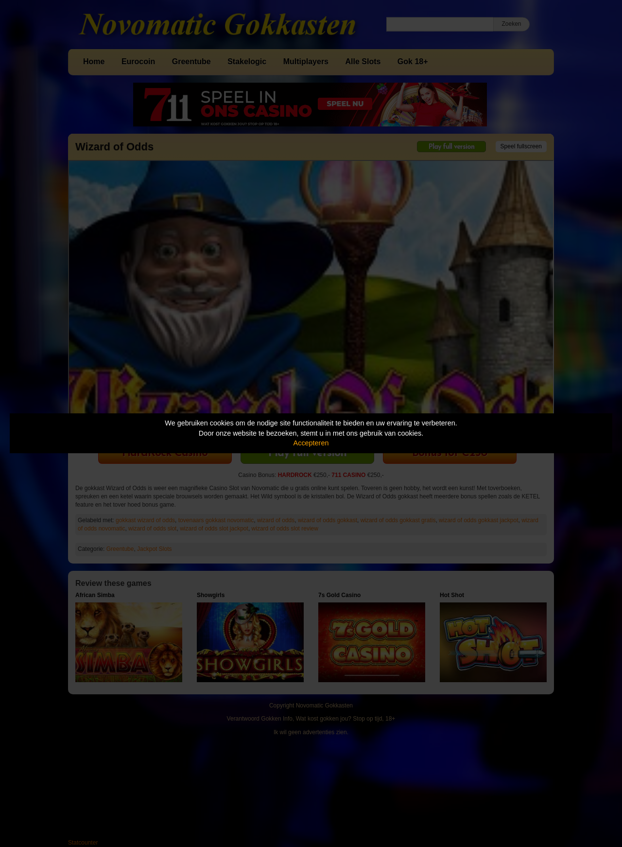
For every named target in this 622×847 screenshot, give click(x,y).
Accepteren (311, 443)
